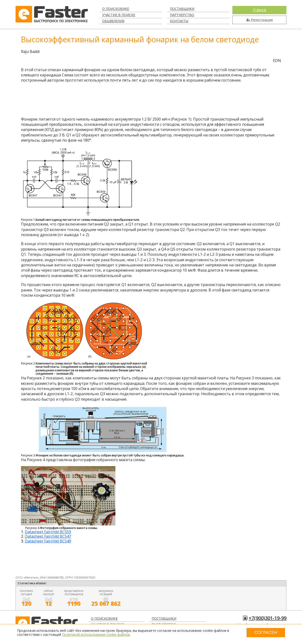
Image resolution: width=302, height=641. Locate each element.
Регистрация (259, 19)
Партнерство (182, 15)
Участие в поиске (118, 15)
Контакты (179, 21)
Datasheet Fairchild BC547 (48, 536)
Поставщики (182, 8)
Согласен (265, 632)
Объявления (113, 21)
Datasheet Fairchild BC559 (48, 531)
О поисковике (115, 8)
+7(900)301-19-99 (267, 618)
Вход (259, 10)
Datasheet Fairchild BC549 (48, 541)
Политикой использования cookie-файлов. (96, 634)
